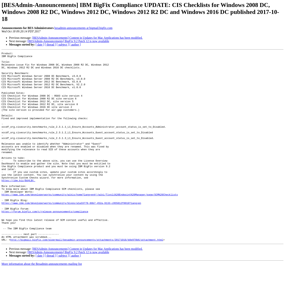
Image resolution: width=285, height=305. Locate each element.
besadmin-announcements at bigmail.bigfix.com (83, 28)
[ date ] (40, 44)
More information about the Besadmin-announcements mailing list (42, 301)
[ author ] (75, 44)
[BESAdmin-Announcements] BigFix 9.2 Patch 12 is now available (68, 41)
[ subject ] (63, 44)
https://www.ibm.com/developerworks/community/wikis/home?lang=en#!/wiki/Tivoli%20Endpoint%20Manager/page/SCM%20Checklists (90, 223)
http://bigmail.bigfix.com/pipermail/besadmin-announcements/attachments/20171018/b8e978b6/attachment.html (86, 277)
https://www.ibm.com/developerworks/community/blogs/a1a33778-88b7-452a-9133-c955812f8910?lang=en (71, 233)
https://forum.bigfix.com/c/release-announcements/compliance (45, 243)
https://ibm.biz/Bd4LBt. (18, 206)
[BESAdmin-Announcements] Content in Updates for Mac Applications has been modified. (87, 37)
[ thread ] (50, 44)
